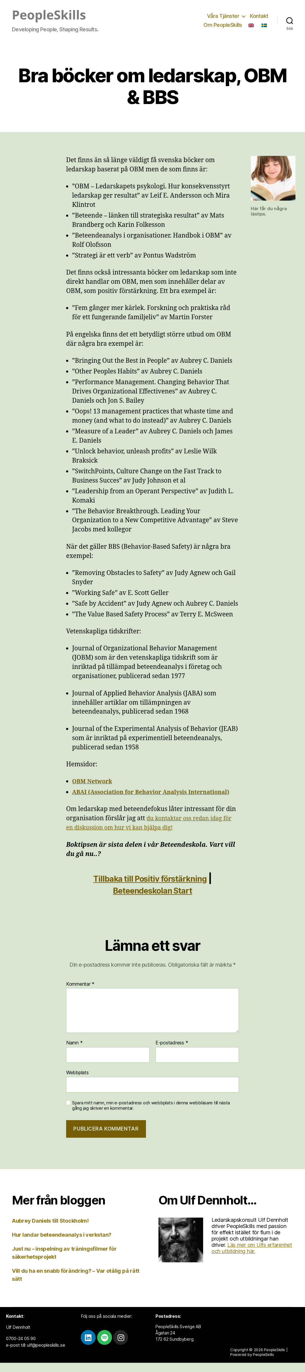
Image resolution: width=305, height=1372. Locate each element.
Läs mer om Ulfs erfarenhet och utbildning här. (251, 1257)
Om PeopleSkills (222, 25)
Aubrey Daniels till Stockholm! (50, 1230)
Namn (74, 1052)
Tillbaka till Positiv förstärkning (150, 887)
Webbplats (77, 1082)
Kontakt (259, 16)
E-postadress (171, 1052)
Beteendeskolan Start (152, 899)
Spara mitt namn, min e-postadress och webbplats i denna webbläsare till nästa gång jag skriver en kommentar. (151, 1114)
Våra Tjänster (223, 16)
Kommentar (80, 993)
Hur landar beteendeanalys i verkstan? (61, 1244)
